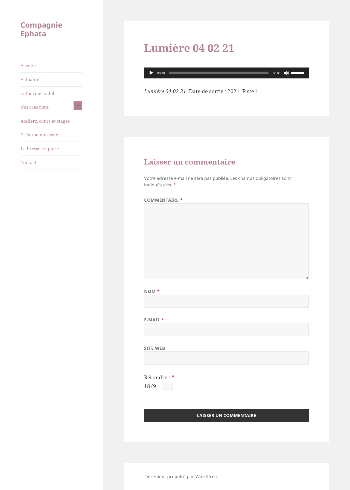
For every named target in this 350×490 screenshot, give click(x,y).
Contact (28, 163)
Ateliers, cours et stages (45, 121)
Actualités (31, 80)
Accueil (28, 66)
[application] (226, 73)
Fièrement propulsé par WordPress (181, 477)
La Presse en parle (40, 149)
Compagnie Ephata (41, 29)
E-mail (154, 320)
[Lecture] (151, 73)
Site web (154, 348)
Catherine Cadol (37, 93)
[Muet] (286, 73)
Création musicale (39, 135)
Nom (152, 291)
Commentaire (163, 200)
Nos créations (35, 107)
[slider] (219, 73)
